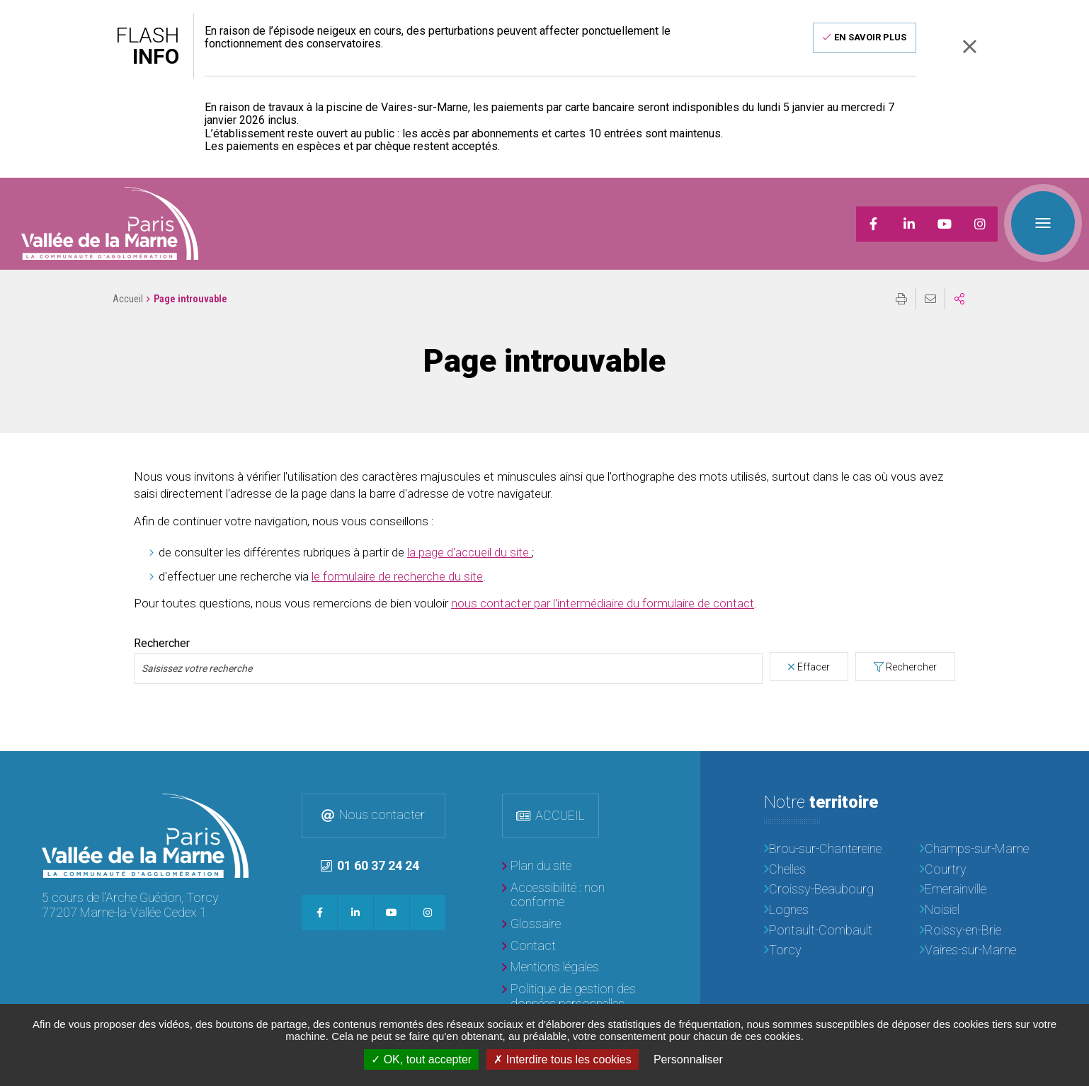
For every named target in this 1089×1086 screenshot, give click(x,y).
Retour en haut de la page (1068, 772)
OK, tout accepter (421, 1059)
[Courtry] (983, 869)
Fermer (969, 46)
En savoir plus (870, 37)
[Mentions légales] (550, 967)
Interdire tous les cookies (562, 1059)
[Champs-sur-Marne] (983, 849)
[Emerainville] (983, 889)
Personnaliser (688, 1059)
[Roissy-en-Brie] (983, 930)
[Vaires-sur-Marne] (983, 950)
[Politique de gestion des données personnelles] (573, 996)
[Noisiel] (983, 910)
